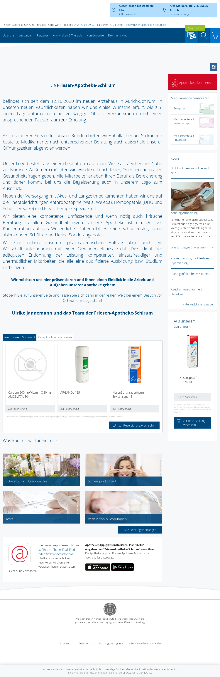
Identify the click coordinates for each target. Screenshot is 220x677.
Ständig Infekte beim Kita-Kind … (190, 276)
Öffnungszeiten (128, 14)
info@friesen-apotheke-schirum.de (146, 24)
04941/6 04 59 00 (84, 24)
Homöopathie (95, 35)
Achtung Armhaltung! (184, 213)
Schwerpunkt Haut (102, 481)
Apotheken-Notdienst (191, 82)
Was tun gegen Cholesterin (188, 247)
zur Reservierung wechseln (133, 425)
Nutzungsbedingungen (112, 643)
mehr (210, 236)
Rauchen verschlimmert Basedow (186, 291)
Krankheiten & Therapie (67, 35)
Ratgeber (42, 35)
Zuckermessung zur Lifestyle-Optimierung (190, 260)
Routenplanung (179, 14)
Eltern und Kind (117, 35)
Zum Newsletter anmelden (146, 643)
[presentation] (7, 379)
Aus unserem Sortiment (19, 337)
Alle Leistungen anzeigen (140, 530)
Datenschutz (86, 643)
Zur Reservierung (17, 408)
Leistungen (26, 35)
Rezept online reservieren (55, 337)
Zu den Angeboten (187, 397)
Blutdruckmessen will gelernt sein (190, 170)
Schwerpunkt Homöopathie (27, 481)
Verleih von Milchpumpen (107, 519)
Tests (9, 519)
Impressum (66, 643)
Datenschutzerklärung (138, 672)
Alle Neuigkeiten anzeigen (199, 304)
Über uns (8, 35)
